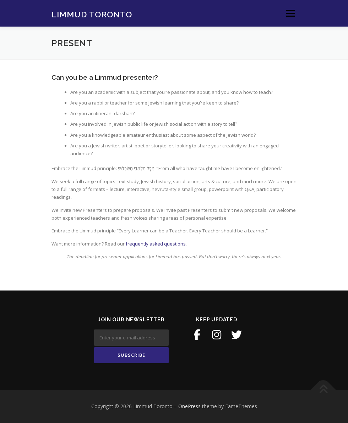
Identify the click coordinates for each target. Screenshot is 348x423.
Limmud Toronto (91, 14)
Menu (290, 13)
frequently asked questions (156, 244)
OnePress (189, 406)
